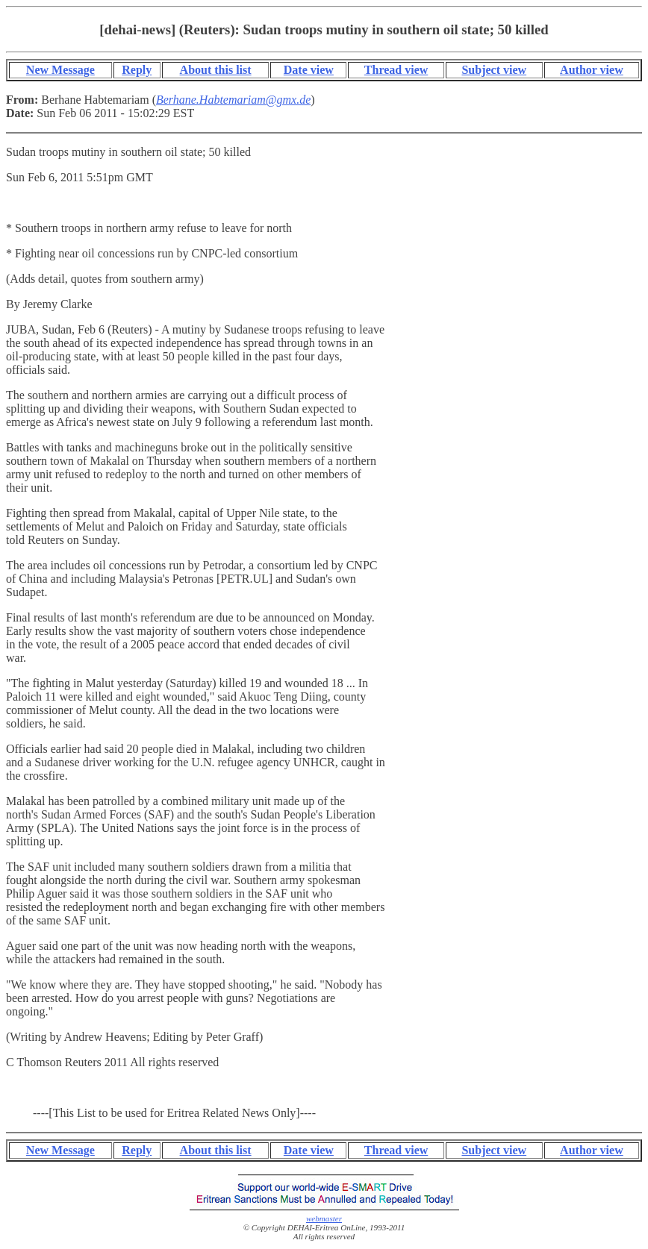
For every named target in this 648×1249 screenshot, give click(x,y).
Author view (591, 69)
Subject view (493, 69)
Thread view (396, 69)
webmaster (324, 1218)
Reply (137, 69)
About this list (216, 69)
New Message (60, 69)
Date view (309, 69)
